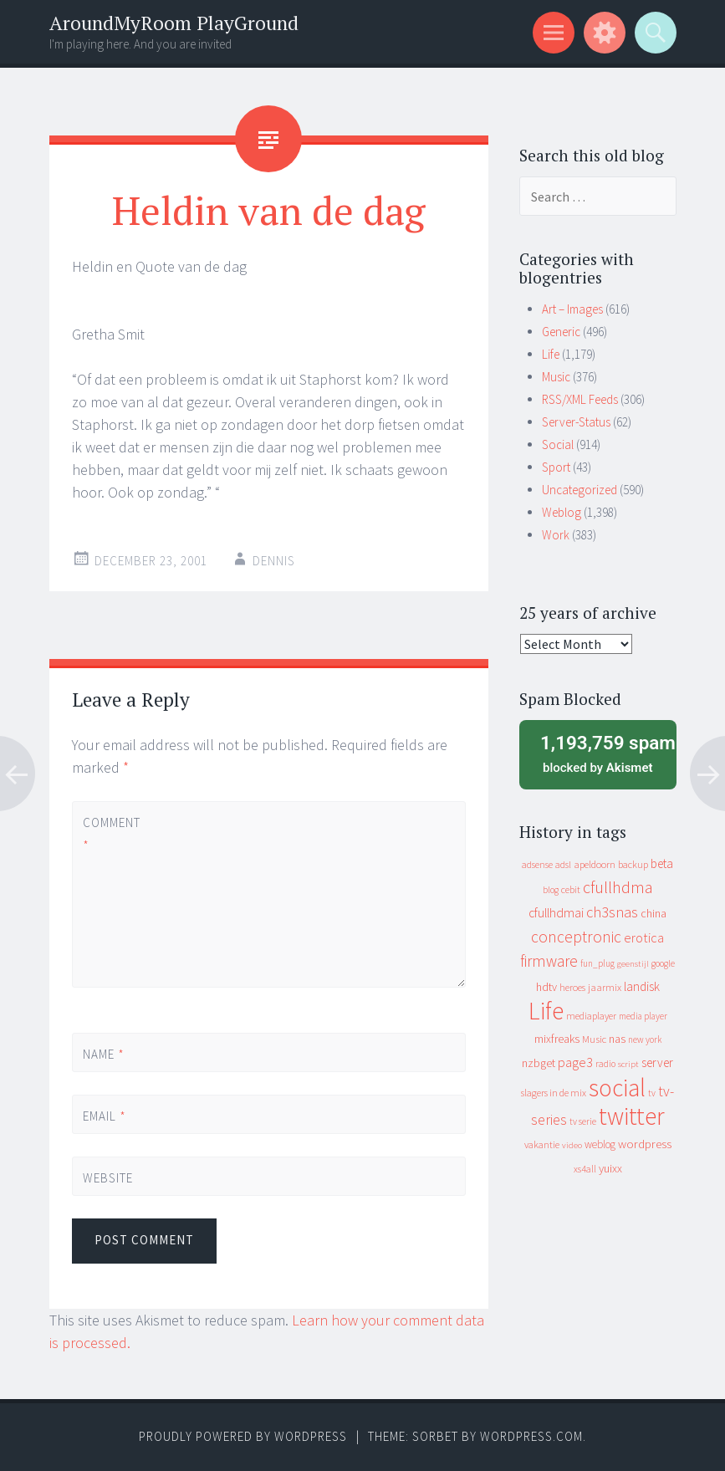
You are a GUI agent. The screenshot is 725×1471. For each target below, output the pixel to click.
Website (108, 1178)
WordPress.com (531, 1436)
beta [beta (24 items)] (662, 863)
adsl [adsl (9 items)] (563, 865)
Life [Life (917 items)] (546, 1010)
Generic (561, 332)
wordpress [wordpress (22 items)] (644, 1144)
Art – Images (572, 309)
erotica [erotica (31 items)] (644, 937)
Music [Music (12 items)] (594, 1039)
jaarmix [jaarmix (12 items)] (604, 987)
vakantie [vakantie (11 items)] (541, 1144)
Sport (556, 467)
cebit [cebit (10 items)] (570, 889)
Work (555, 535)
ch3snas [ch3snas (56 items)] (612, 912)
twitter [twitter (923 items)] (632, 1116)
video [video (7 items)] (572, 1145)
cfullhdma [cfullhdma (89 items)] (618, 886)
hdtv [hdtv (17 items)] (546, 986)
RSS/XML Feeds (580, 399)
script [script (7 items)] (628, 1064)
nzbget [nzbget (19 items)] (538, 1062)
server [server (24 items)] (657, 1062)
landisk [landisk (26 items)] (642, 986)
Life (550, 354)
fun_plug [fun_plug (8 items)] (597, 963)
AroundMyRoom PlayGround (174, 23)
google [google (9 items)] (663, 963)
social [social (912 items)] (617, 1087)
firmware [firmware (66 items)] (549, 961)
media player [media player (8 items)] (643, 1016)
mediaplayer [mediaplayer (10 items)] (591, 1015)
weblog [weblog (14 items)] (600, 1144)
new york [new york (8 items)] (644, 1039)
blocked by (602, 752)
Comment (111, 834)
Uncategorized (579, 490)
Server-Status (576, 422)
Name (104, 1054)
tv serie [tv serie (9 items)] (582, 1121)
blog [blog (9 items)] (551, 890)
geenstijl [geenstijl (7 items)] (633, 963)
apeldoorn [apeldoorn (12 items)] (594, 864)
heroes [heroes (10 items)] (572, 987)
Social (558, 444)
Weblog (561, 512)
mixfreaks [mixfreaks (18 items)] (556, 1038)
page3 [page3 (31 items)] (575, 1062)
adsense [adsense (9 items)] (537, 865)
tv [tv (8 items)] (652, 1093)
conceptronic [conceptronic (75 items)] (576, 937)
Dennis (274, 561)
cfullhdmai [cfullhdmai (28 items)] (556, 913)
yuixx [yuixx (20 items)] (610, 1168)
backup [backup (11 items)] (633, 864)
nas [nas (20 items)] (617, 1038)
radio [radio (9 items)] (605, 1064)
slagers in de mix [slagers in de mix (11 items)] (553, 1092)
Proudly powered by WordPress (243, 1436)
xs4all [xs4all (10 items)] (585, 1168)
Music (556, 377)
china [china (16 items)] (653, 914)
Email (104, 1116)
